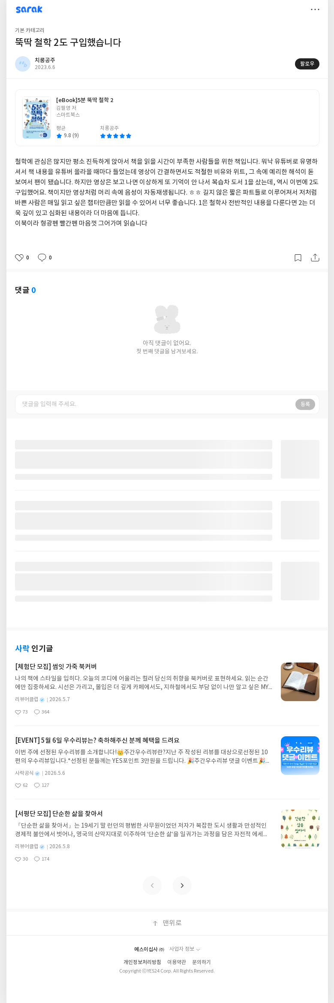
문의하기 (201, 962)
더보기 (315, 9)
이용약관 (176, 962)
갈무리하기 (298, 257)
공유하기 (315, 257)
